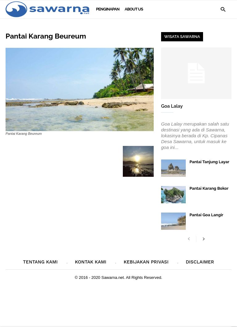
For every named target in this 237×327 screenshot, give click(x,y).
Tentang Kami (40, 262)
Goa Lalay (172, 106)
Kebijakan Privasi (146, 262)
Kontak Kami (90, 262)
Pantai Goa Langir (206, 215)
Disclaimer (200, 262)
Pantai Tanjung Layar (209, 161)
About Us (134, 9)
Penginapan (107, 9)
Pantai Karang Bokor (209, 188)
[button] (222, 9)
